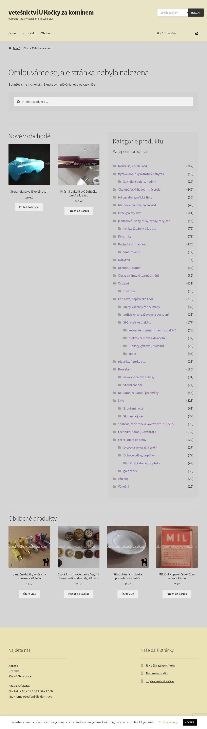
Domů (16, 48)
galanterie (130, 471)
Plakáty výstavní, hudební (146, 346)
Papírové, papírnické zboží (136, 299)
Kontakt (28, 33)
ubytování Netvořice (160, 681)
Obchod (46, 33)
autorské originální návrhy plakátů (152, 330)
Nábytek (124, 260)
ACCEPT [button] (189, 722)
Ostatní (123, 283)
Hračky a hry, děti (130, 213)
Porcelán (124, 369)
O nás (12, 33)
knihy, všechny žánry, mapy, (142, 307)
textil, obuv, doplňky (132, 440)
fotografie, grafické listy (135, 197)
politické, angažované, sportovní (146, 314)
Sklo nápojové (133, 416)
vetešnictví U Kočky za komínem (51, 12)
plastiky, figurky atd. (132, 361)
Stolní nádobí (132, 385)
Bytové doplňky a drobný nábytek (141, 174)
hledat (196, 12)
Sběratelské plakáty (137, 322)
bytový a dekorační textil (140, 447)
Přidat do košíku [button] (29, 207)
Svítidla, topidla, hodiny (139, 181)
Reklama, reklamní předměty (138, 393)
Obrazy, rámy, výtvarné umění (138, 275)
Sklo (121, 400)
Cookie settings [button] (168, 722)
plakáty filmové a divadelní (147, 338)
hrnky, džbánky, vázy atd (139, 228)
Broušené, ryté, (133, 408)
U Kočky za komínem (160, 665)
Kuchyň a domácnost (132, 244)
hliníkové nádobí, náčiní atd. (137, 205)
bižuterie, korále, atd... (133, 166)
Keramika (124, 236)
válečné (123, 479)
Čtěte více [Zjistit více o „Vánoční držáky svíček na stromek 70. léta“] (29, 594)
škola (132, 354)
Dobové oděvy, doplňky (139, 455)
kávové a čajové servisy (138, 377)
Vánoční (123, 486)
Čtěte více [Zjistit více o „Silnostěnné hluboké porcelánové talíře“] (127, 594)
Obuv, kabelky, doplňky (144, 463)
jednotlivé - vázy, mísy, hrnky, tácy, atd (144, 221)
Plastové (129, 291)
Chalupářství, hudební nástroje (139, 189)
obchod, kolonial (129, 268)
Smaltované (131, 252)
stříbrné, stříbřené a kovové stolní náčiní (146, 424)
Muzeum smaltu (157, 673)
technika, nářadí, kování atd (137, 432)
